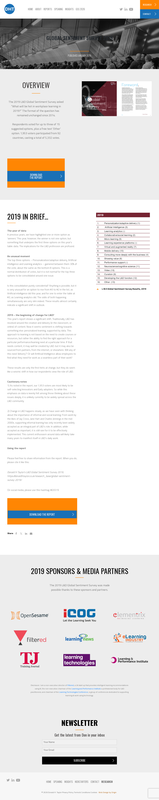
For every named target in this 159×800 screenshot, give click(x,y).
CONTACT (147, 13)
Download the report (36, 176)
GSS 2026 (80, 9)
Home (30, 9)
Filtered (70, 685)
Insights (69, 9)
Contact (95, 782)
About (38, 9)
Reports (48, 9)
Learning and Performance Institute (86, 688)
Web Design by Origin (107, 792)
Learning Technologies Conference (73, 692)
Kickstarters (81, 782)
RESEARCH (147, 4)
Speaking (58, 9)
